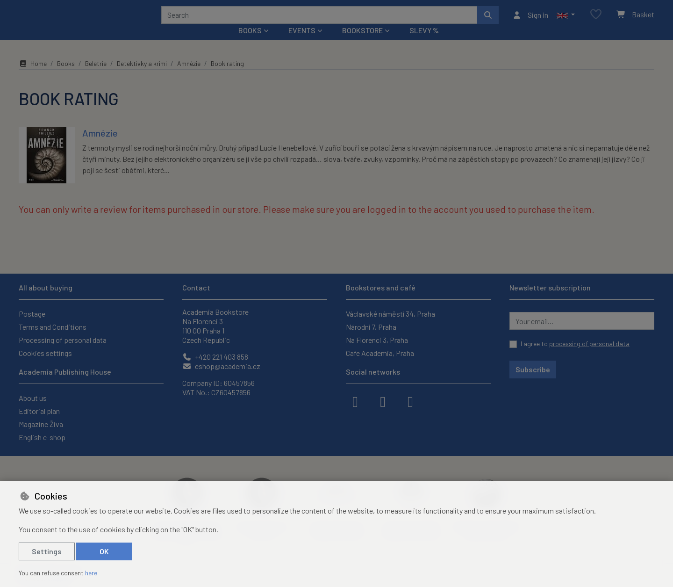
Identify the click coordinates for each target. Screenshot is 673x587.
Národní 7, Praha (371, 326)
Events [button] (301, 42)
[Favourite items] (595, 21)
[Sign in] (530, 21)
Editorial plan (39, 410)
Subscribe (532, 369)
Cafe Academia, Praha (380, 352)
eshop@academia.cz (221, 366)
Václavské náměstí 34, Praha (390, 313)
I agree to (575, 344)
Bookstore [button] (362, 42)
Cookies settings (45, 352)
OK (104, 551)
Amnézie (188, 76)
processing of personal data (589, 344)
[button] (566, 21)
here (91, 573)
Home (33, 76)
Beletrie (96, 76)
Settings (47, 551)
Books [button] (250, 42)
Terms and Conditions (52, 326)
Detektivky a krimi (142, 76)
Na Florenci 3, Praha (377, 339)
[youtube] (410, 400)
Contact (196, 287)
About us (33, 397)
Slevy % (424, 42)
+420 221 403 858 (215, 356)
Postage (32, 313)
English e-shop (42, 437)
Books (66, 76)
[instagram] (382, 400)
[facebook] (355, 400)
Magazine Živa (41, 424)
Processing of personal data (63, 339)
